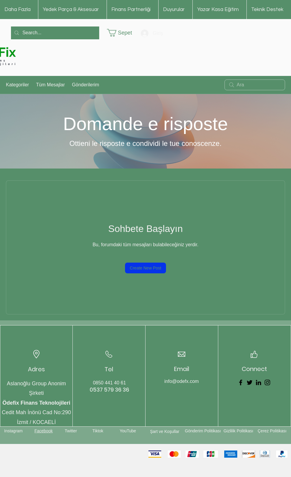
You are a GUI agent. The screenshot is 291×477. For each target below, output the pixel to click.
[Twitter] (249, 382)
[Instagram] (267, 382)
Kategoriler (17, 84)
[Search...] (54, 32)
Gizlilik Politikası (238, 430)
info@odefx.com (182, 381)
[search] (254, 85)
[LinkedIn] (258, 382)
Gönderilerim (85, 84)
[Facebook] (240, 382)
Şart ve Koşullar (164, 431)
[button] (123, 33)
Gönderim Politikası (203, 430)
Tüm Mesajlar (50, 84)
